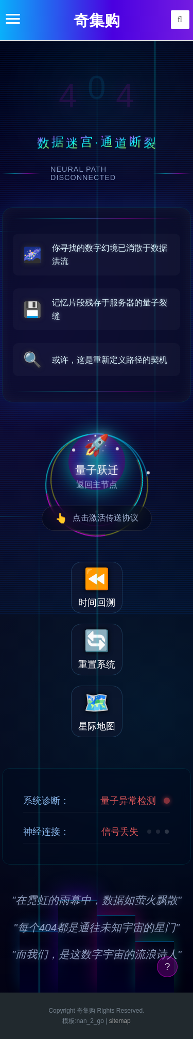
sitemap (120, 1021)
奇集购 (97, 20)
